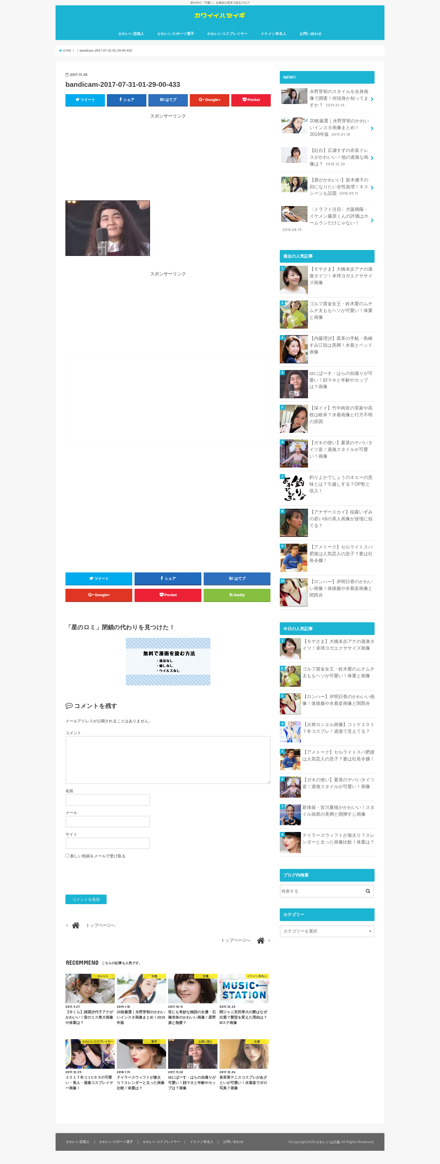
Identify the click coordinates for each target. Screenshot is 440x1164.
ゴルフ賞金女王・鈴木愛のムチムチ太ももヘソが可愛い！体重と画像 (341, 301)
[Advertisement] (168, 168)
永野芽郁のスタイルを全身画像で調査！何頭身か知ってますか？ (325, 105)
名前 (69, 804)
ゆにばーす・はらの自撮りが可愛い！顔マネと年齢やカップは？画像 (341, 370)
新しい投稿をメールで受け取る (98, 869)
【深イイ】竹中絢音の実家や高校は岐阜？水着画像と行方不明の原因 (341, 405)
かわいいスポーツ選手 (175, 42)
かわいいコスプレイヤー (227, 42)
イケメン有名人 (273, 42)
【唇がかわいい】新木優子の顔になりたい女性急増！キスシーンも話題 (325, 188)
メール (71, 826)
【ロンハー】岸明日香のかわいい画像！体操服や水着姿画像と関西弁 (341, 578)
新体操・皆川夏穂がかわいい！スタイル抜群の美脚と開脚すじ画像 (338, 801)
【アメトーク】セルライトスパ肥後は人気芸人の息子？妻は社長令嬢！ (341, 544)
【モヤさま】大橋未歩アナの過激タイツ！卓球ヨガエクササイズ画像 (341, 266)
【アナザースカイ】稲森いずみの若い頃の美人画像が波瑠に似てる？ (341, 509)
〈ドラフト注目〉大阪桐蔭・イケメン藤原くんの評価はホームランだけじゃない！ (325, 215)
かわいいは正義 (327, 1155)
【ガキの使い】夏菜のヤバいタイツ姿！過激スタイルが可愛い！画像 (341, 440)
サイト (71, 847)
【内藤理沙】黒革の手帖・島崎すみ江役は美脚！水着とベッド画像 (341, 332)
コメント (73, 746)
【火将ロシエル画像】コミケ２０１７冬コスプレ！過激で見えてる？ (338, 718)
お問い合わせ (311, 42)
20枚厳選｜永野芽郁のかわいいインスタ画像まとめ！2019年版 (325, 133)
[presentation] (108, 890)
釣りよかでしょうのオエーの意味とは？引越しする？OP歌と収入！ (341, 474)
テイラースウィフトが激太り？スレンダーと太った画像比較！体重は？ (338, 829)
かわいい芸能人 (131, 42)
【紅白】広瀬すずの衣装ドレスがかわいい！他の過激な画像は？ (325, 160)
